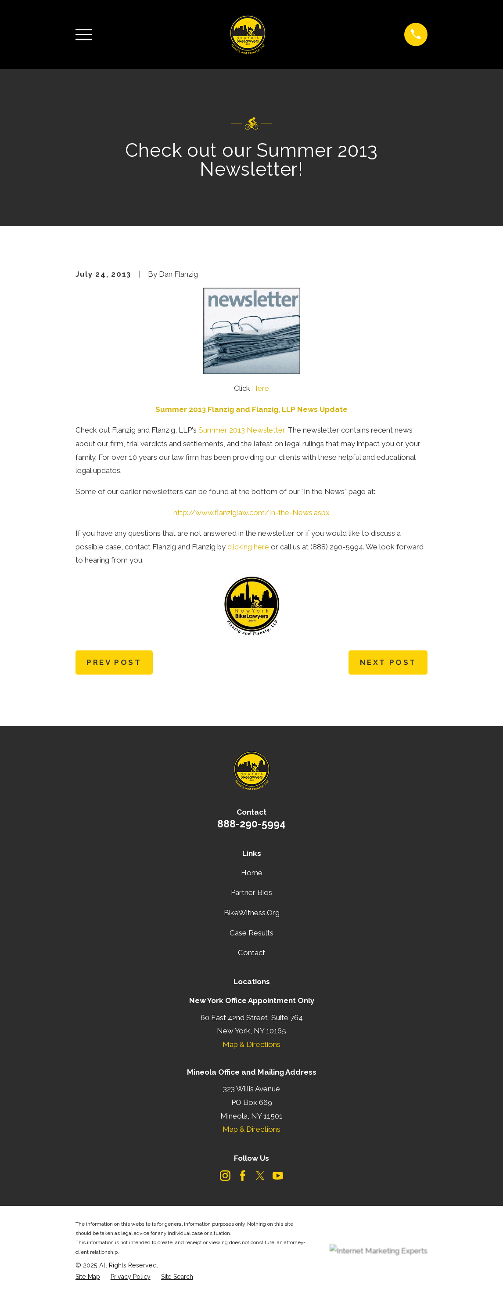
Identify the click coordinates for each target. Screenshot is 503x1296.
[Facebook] (242, 1175)
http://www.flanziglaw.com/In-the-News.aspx (251, 512)
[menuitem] (87, 1277)
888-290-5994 (251, 824)
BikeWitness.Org (252, 912)
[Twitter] (260, 1175)
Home (251, 872)
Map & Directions (251, 1044)
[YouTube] (278, 1175)
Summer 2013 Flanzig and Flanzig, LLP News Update (251, 409)
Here (260, 388)
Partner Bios (251, 892)
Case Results (251, 932)
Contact (251, 952)
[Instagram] (225, 1175)
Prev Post (113, 662)
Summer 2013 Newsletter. (242, 430)
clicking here (248, 546)
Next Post (388, 662)
